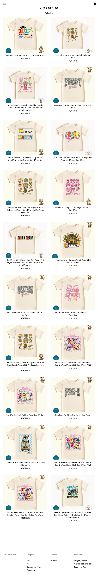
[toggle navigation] (4, 3)
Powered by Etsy (80, 567)
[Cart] (95, 4)
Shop (28, 561)
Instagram (54, 561)
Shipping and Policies (34, 567)
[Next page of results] (53, 530)
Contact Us (31, 570)
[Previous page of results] (44, 530)
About (29, 564)
